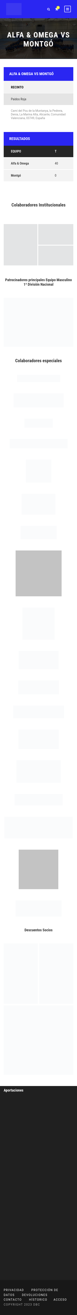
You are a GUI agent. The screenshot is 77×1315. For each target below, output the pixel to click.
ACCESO (60, 1299)
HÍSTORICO (38, 1299)
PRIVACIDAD (14, 1290)
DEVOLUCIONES (35, 1295)
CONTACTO (13, 1299)
